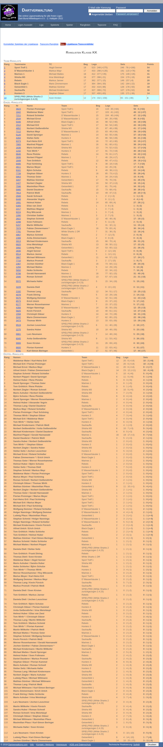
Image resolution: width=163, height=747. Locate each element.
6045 (18, 338)
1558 (18, 314)
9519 (18, 325)
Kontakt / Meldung (45, 744)
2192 (18, 291)
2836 (18, 157)
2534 (18, 118)
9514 (18, 254)
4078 (18, 294)
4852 (18, 128)
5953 (18, 176)
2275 (18, 329)
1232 (18, 151)
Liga (41, 25)
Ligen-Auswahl (25, 25)
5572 (18, 281)
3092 (18, 247)
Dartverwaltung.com (18, 744)
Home (8, 25)
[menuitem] (8, 25)
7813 (18, 193)
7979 (18, 228)
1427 (18, 183)
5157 (18, 225)
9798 (18, 273)
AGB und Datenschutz (80, 744)
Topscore (101, 25)
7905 (18, 144)
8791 (18, 350)
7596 (18, 186)
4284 (18, 138)
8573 (18, 301)
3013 (18, 241)
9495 (18, 164)
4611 (18, 167)
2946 (18, 196)
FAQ (115, 25)
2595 (18, 276)
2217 (18, 209)
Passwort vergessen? (127, 14)
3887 (18, 257)
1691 (18, 202)
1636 (18, 147)
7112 (18, 131)
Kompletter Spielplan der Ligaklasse (21, 44)
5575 (18, 298)
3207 (18, 180)
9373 (18, 141)
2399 (18, 238)
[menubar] (61, 25)
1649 (18, 160)
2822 (18, 218)
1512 (18, 125)
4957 (18, 234)
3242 (18, 317)
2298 (18, 222)
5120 (18, 134)
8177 (18, 304)
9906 (18, 343)
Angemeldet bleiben (102, 14)
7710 (18, 260)
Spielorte (54, 25)
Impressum (61, 744)
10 (5, 98)
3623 (18, 109)
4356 (18, 307)
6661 (18, 334)
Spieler (69, 25)
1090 (18, 215)
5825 (18, 311)
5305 (18, 205)
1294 (18, 267)
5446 (18, 122)
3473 (18, 320)
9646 (18, 154)
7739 (18, 173)
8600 (18, 347)
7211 (18, 115)
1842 (18, 112)
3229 (18, 287)
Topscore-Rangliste (49, 44)
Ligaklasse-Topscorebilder (80, 44)
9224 (18, 212)
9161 (18, 170)
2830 (18, 251)
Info (32, 744)
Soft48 (136, 744)
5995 (18, 189)
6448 (18, 199)
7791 (18, 231)
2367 (18, 264)
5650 (18, 270)
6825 (18, 244)
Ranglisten (85, 25)
